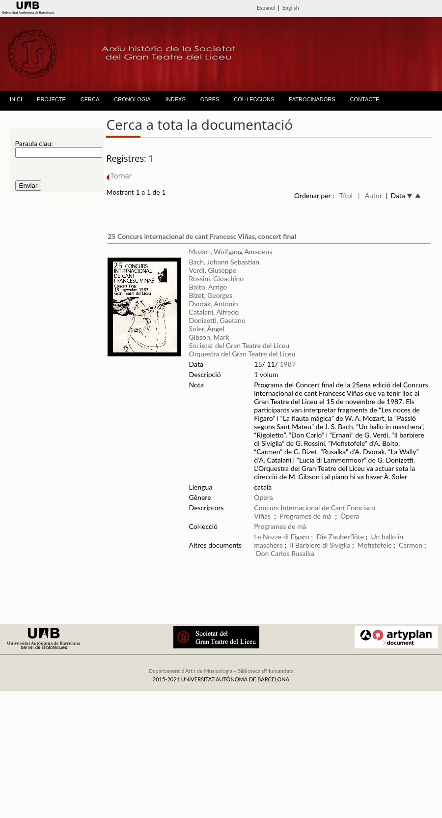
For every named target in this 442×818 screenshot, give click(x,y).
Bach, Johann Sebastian (224, 262)
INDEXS (176, 99)
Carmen (410, 545)
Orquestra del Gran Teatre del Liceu (242, 354)
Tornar (119, 175)
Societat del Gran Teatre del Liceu (239, 345)
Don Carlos (273, 553)
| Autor (370, 195)
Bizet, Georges (211, 295)
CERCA (90, 99)
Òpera (263, 497)
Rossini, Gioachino (216, 278)
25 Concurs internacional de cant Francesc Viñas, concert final (202, 236)
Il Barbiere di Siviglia (320, 545)
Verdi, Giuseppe (212, 270)
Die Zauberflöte (340, 536)
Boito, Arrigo (208, 287)
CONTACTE (365, 99)
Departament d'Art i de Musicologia (190, 671)
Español (266, 7)
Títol (346, 195)
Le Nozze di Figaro (281, 536)
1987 (288, 364)
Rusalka (302, 553)
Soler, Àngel (206, 328)
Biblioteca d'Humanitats (265, 671)
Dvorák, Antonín (213, 303)
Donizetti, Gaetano (217, 320)
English (290, 7)
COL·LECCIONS (254, 99)
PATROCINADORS (312, 99)
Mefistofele (375, 545)
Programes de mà (305, 516)
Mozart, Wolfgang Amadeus (231, 251)
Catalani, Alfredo (214, 312)
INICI (16, 99)
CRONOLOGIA (132, 99)
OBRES (210, 99)
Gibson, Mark (209, 337)
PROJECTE (51, 99)
